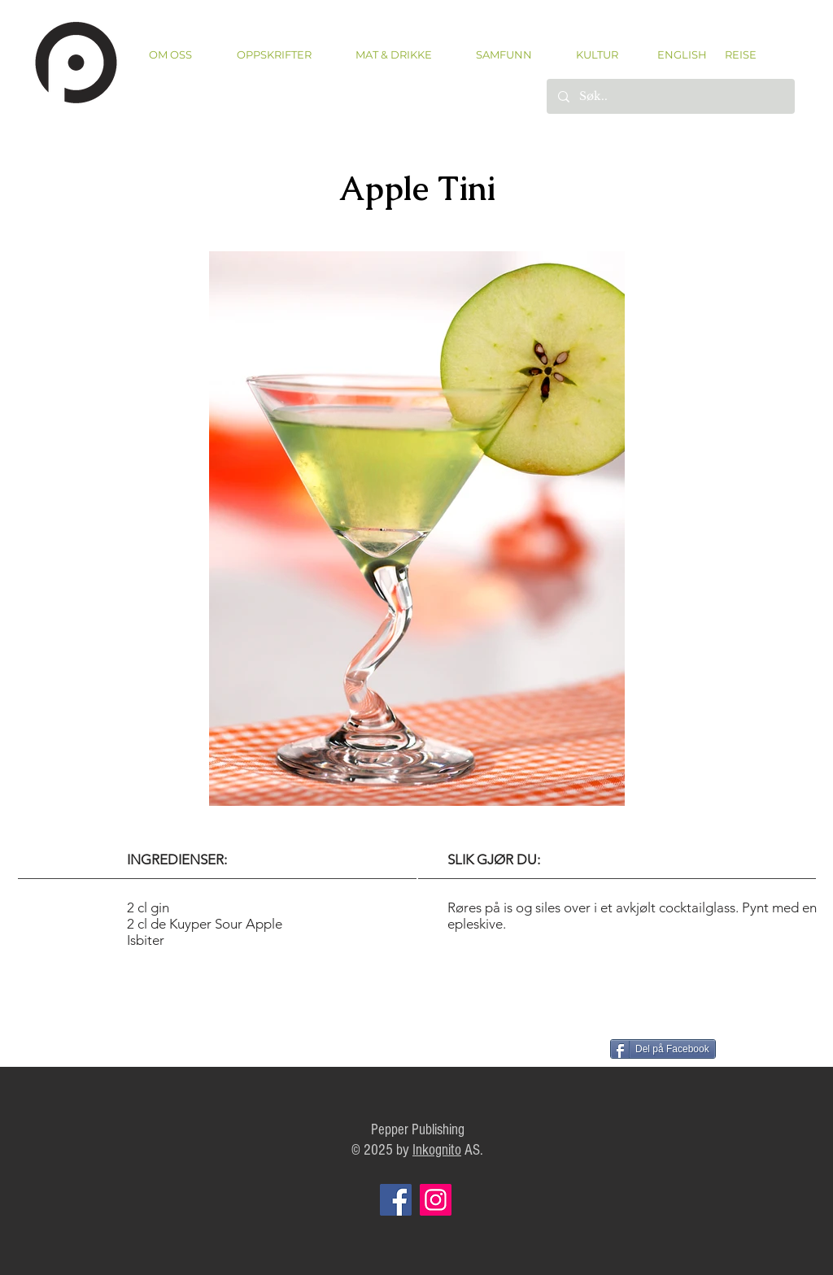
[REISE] (735, 54)
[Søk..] (670, 96)
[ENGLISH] (681, 54)
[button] (274, 55)
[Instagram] (435, 1200)
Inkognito (436, 1150)
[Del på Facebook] (663, 1049)
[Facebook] (396, 1200)
